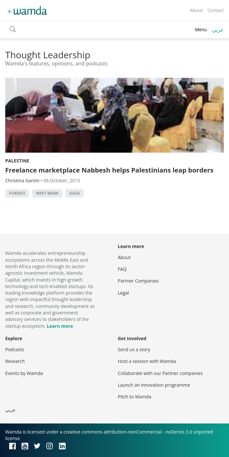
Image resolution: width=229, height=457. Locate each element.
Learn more (60, 326)
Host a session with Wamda (147, 361)
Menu (201, 29)
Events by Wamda (24, 373)
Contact (216, 10)
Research (15, 361)
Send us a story (134, 349)
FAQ (122, 269)
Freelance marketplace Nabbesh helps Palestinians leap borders (109, 170)
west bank (47, 193)
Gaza (74, 193)
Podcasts (14, 349)
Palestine (17, 161)
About (196, 10)
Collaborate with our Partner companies (160, 373)
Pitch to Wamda (134, 397)
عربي (218, 29)
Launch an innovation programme (154, 385)
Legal (123, 293)
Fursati (17, 193)
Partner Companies (138, 281)
